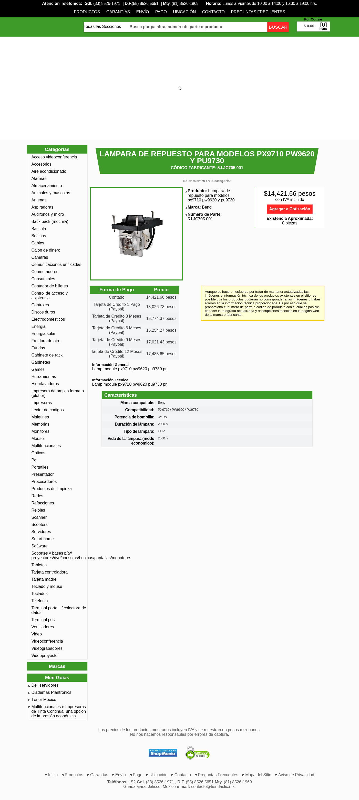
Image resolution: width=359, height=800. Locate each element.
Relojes (38, 510)
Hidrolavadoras (45, 384)
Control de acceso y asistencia (50, 295)
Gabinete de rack (47, 355)
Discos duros (43, 312)
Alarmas (39, 178)
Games (38, 369)
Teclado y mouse (47, 586)
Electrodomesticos (48, 319)
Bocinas (39, 236)
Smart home (43, 539)
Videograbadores (47, 648)
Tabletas (39, 565)
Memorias (40, 424)
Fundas (38, 348)
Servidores (41, 531)
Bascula (39, 228)
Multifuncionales (46, 446)
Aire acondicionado (49, 171)
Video (37, 634)
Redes (37, 496)
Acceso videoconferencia (54, 157)
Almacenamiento (47, 185)
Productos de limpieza (52, 489)
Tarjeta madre (44, 579)
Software (40, 546)
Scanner (39, 517)
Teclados (40, 593)
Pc (34, 460)
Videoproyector (45, 655)
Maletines (40, 417)
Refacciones (43, 503)
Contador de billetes (50, 286)
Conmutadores (45, 271)
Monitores (40, 431)
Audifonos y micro (48, 214)
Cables (38, 243)
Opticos (38, 453)
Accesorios (42, 164)
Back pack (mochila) (50, 221)
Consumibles (43, 279)
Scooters (40, 524)
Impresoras (42, 403)
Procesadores (44, 481)
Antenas (39, 200)
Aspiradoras (42, 207)
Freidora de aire (46, 341)
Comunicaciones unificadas (56, 264)
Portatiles (40, 467)
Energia (39, 326)
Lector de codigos (48, 410)
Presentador (43, 474)
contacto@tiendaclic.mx (212, 786)
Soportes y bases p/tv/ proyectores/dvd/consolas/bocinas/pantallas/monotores (59, 555)
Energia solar (44, 333)
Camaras (40, 257)
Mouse (38, 438)
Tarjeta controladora (50, 572)
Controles (40, 305)
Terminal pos (43, 620)
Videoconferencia (47, 641)
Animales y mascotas (51, 193)
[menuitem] (87, 12)
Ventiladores (43, 627)
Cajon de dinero (46, 250)
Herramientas (44, 376)
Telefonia (40, 601)
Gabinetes (41, 362)
